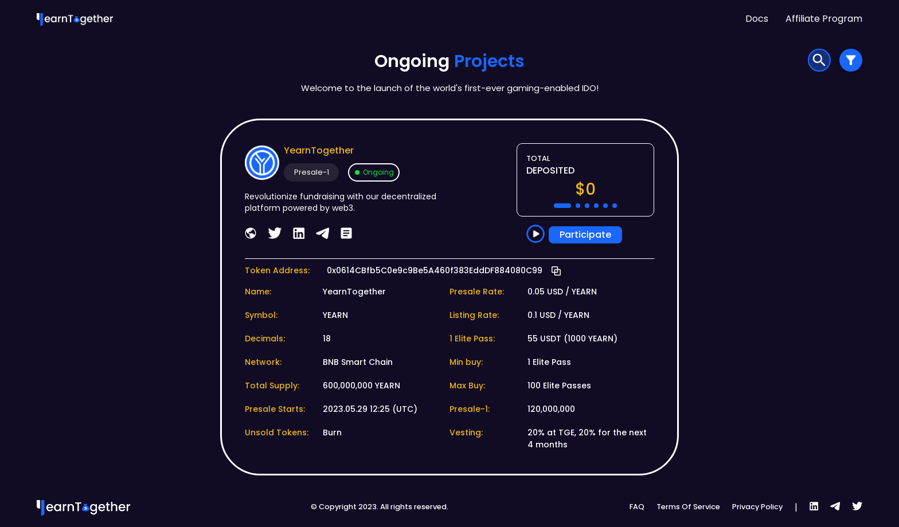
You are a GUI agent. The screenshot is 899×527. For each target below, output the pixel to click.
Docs (756, 18)
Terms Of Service (688, 507)
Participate (585, 234)
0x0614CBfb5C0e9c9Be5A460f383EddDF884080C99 (434, 270)
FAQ (637, 507)
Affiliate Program (823, 18)
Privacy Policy (757, 507)
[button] (562, 205)
